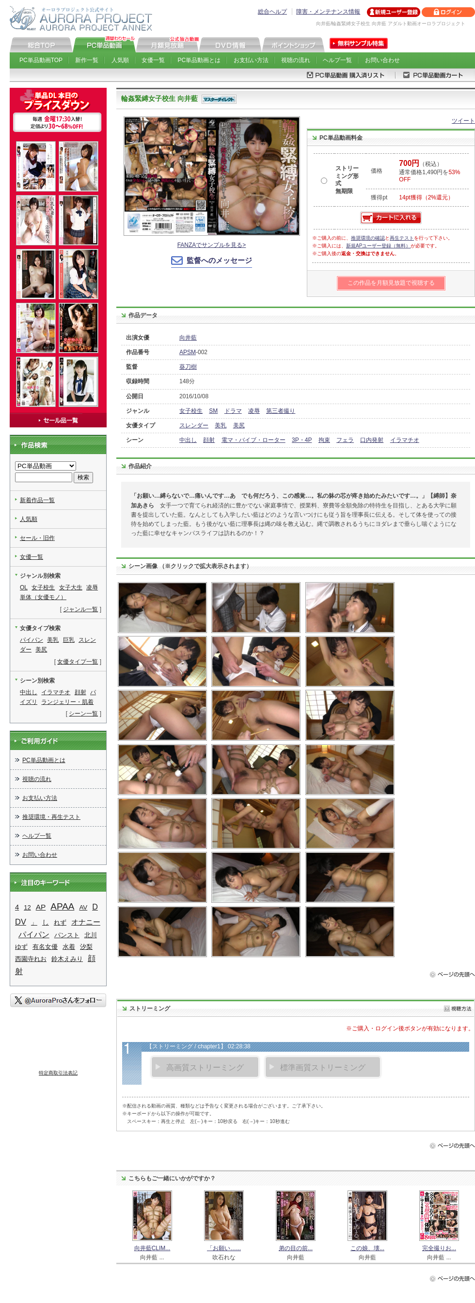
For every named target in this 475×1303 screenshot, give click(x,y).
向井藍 (188, 337)
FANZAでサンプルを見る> (211, 245)
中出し (188, 440)
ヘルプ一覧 (337, 60)
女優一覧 (153, 60)
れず (60, 922)
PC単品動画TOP (41, 60)
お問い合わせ (382, 60)
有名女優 (45, 946)
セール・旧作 (37, 538)
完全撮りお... (439, 1248)
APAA (62, 906)
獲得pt (379, 197)
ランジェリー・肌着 (67, 702)
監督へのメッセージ (219, 260)
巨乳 (69, 639)
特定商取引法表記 (58, 1072)
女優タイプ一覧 (77, 661)
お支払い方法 (251, 60)
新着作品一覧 (37, 500)
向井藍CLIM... (152, 1248)
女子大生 (70, 587)
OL (24, 587)
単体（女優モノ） (43, 597)
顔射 (209, 440)
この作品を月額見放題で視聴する (391, 282)
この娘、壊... (367, 1248)
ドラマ (233, 410)
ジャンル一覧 (80, 609)
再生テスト (402, 238)
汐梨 (86, 946)
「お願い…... (224, 1248)
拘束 (324, 440)
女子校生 (191, 410)
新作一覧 (86, 60)
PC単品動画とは (199, 60)
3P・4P (302, 440)
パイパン (31, 639)
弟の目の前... (296, 1248)
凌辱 (254, 410)
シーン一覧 (83, 713)
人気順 (120, 60)
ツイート (463, 120)
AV (83, 907)
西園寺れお (31, 958)
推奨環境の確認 (368, 238)
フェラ (345, 440)
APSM (187, 352)
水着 (69, 946)
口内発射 (371, 440)
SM (213, 410)
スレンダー (193, 425)
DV (20, 921)
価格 (376, 170)
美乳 (220, 425)
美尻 (239, 425)
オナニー (85, 922)
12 (27, 907)
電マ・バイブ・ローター (253, 440)
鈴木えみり (67, 958)
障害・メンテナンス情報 (328, 11)
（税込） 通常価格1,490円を (429, 172)
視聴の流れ (295, 60)
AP (41, 907)
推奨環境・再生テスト (51, 817)
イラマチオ (404, 440)
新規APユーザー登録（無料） (378, 245)
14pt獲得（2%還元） (426, 197)
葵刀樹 (188, 366)
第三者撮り (280, 410)
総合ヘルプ (272, 11)
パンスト (66, 935)
